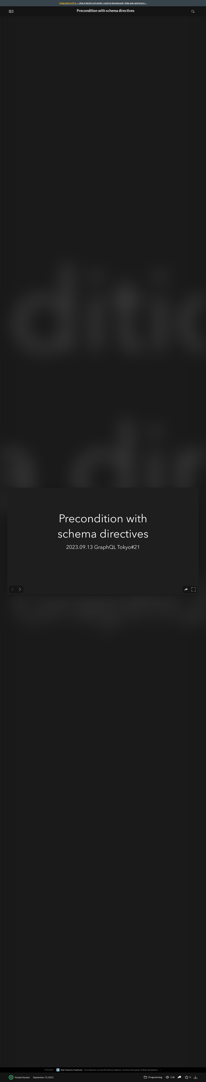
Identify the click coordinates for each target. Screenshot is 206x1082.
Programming (153, 1077)
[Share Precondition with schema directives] (179, 1077)
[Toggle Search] (193, 11)
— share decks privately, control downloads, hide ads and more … (103, 3)
